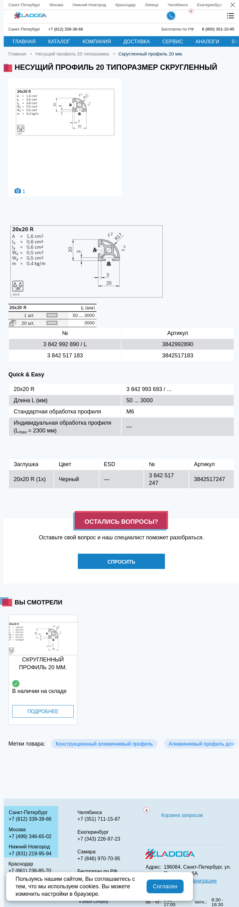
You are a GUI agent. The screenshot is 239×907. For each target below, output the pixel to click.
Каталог (59, 41)
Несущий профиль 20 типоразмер (72, 53)
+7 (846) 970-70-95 (98, 858)
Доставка (137, 41)
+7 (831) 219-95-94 (30, 853)
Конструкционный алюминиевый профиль (104, 744)
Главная (24, 41)
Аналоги (207, 41)
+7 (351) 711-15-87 (98, 819)
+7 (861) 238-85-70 (29, 870)
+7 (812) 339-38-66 (65, 29)
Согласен (165, 886)
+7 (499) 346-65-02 (30, 836)
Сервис (172, 41)
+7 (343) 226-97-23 (98, 839)
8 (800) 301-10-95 (218, 29)
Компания (96, 41)
